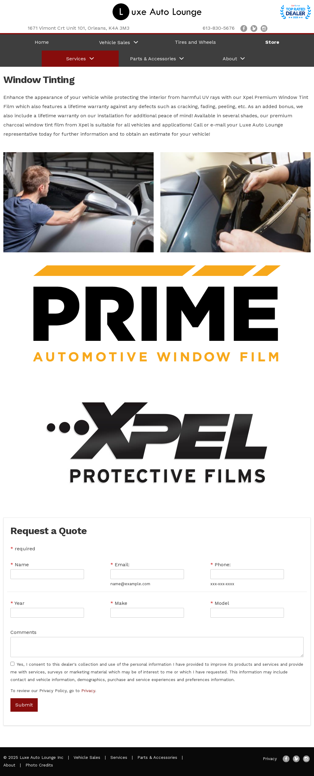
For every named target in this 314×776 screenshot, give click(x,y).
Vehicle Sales (87, 757)
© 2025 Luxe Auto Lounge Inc (33, 757)
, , (78, 28)
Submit (24, 705)
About (9, 765)
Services (118, 757)
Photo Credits (39, 765)
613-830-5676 (219, 28)
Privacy (88, 690)
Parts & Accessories (157, 757)
